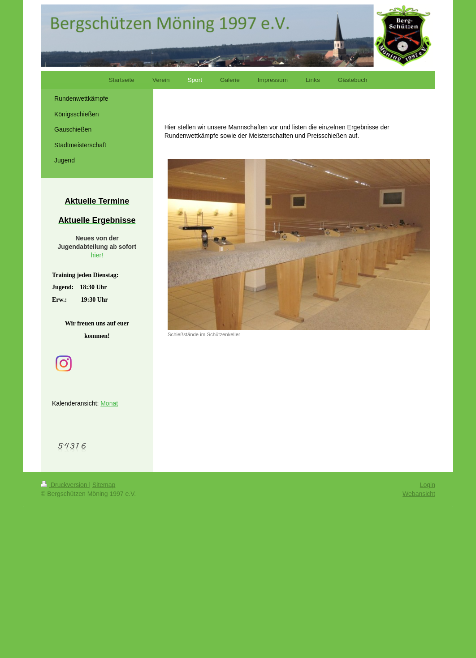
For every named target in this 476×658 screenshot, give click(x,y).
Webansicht (418, 493)
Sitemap (103, 484)
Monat (109, 403)
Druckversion (65, 484)
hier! (97, 255)
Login (427, 484)
